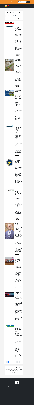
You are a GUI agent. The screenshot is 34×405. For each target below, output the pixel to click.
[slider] (10, 15)
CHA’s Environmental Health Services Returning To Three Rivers (18, 191)
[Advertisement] (17, 396)
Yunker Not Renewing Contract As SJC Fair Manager (18, 260)
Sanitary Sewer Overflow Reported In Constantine (18, 92)
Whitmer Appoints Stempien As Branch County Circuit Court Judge (18, 226)
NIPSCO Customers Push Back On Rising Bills (18, 126)
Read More (17, 55)
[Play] (7, 15)
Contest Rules (25, 386)
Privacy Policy (18, 386)
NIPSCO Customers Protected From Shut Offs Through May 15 (18, 27)
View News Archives (14, 372)
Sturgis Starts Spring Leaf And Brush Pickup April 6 (18, 160)
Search (27, 1)
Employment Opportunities (10, 386)
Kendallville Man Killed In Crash (18, 60)
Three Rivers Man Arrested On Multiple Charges (18, 294)
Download (19, 18)
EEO (21, 386)
